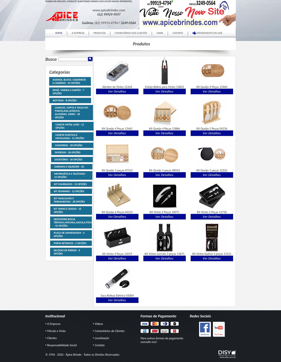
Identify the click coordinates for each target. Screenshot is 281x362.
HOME (58, 33)
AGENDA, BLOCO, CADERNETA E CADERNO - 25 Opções (69, 81)
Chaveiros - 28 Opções (67, 145)
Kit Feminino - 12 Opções (68, 191)
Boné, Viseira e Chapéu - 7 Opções (68, 91)
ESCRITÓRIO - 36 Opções (67, 159)
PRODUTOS (99, 33)
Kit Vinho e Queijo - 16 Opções (66, 210)
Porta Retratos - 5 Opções (69, 243)
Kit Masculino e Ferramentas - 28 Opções (68, 200)
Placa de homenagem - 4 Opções (68, 234)
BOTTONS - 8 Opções (67, 100)
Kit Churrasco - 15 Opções (69, 184)
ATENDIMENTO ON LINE (207, 33)
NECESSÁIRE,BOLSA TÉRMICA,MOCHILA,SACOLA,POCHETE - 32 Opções (72, 222)
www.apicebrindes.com (109, 10)
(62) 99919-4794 (106, 23)
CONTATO (178, 33)
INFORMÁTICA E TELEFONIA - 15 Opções (69, 175)
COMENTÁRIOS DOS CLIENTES (131, 33)
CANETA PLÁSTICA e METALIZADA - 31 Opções (68, 136)
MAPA (160, 33)
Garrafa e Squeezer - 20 (68, 166)
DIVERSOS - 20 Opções (66, 152)
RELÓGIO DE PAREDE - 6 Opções (66, 252)
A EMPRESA (78, 33)
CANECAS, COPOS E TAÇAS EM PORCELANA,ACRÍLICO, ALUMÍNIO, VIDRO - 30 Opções (72, 112)
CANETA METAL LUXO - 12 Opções (69, 126)
